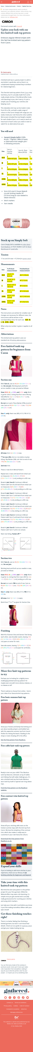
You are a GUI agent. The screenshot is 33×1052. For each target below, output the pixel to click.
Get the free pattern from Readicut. (13, 740)
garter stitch (27, 259)
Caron (27, 93)
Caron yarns (11, 959)
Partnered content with (11, 26)
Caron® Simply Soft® (12, 137)
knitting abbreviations (18, 340)
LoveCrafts (14, 249)
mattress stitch (27, 926)
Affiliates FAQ (14, 17)
